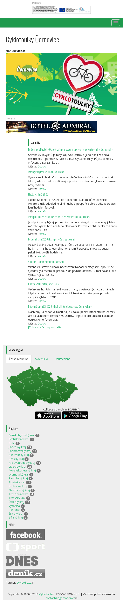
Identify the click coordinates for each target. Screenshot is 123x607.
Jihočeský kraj (17, 447)
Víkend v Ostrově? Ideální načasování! (46, 262)
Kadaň (42, 211)
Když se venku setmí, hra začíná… (44, 284)
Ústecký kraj (16, 502)
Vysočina (14, 506)
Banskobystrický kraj (22, 435)
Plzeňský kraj (17, 482)
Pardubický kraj (18, 478)
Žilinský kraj (16, 513)
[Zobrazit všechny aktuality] (45, 327)
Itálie (12, 443)
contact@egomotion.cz (61, 598)
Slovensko (41, 359)
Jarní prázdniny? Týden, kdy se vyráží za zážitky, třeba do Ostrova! (59, 217)
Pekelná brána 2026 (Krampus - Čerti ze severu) (51, 239)
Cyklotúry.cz (25, 582)
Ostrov (42, 166)
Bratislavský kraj (19, 439)
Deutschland (62, 359)
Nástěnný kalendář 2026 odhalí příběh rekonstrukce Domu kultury (60, 306)
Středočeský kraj (19, 490)
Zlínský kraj (16, 517)
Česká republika (19, 359)
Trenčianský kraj (19, 494)
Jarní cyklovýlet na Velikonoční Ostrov (46, 172)
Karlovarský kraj (19, 455)
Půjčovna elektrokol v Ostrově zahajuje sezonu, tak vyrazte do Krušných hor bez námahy (70, 149)
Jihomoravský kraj (20, 451)
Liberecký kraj (17, 466)
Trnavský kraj (17, 498)
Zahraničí (14, 510)
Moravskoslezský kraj (22, 470)
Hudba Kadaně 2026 (38, 194)
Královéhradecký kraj (22, 462)
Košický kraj (16, 459)
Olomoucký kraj (19, 474)
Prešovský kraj (18, 486)
